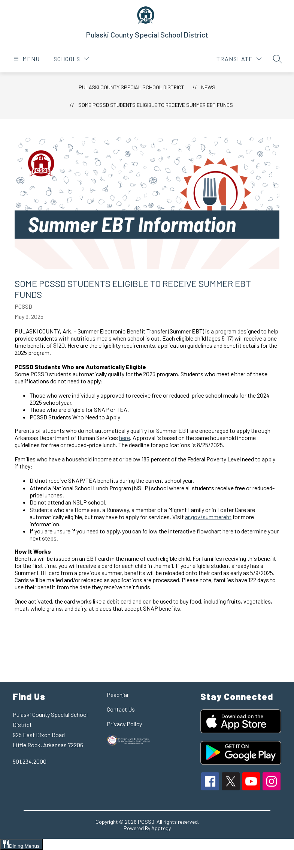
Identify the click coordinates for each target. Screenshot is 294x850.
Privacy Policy (124, 723)
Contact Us (121, 709)
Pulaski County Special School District (131, 87)
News (208, 87)
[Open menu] (26, 58)
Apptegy (161, 828)
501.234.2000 (29, 761)
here (124, 437)
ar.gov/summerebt (208, 516)
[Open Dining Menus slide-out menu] (21, 844)
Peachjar (118, 694)
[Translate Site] (239, 58)
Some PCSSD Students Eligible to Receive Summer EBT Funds (155, 105)
